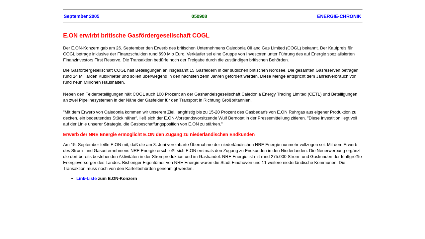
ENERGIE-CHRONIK (339, 16)
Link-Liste (86, 178)
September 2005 (81, 16)
